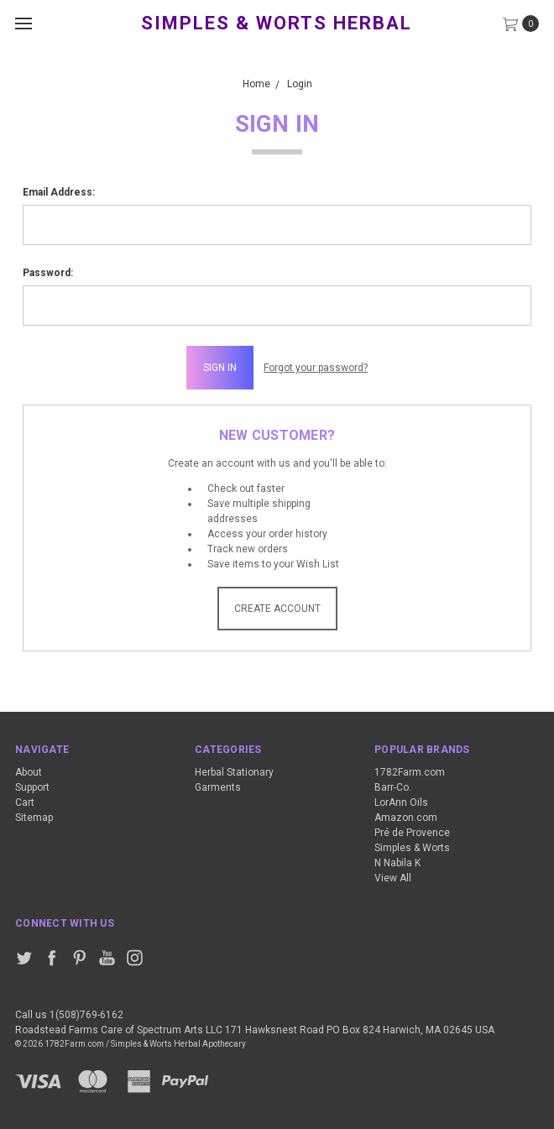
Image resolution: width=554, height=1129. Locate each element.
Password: (48, 273)
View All (392, 878)
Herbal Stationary (234, 772)
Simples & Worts (412, 848)
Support (32, 787)
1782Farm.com (409, 772)
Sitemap (34, 817)
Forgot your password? (316, 368)
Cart (24, 802)
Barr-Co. (392, 787)
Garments (218, 787)
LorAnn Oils (401, 802)
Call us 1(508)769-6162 (69, 1015)
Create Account (277, 608)
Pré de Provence (412, 833)
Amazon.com (405, 817)
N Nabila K (397, 863)
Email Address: (59, 192)
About (28, 772)
